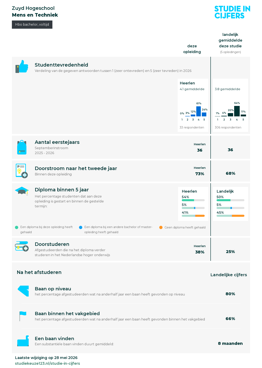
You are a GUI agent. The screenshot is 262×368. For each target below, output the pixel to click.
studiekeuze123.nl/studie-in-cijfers (47, 363)
